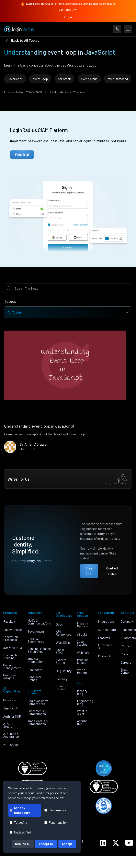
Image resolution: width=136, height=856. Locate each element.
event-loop (40, 79)
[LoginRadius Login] (117, 29)
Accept (67, 844)
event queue (89, 79)
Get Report (68, 9)
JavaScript (15, 79)
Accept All (46, 844)
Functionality (55, 822)
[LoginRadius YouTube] (129, 842)
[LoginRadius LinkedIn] (103, 843)
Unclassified (20, 832)
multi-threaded (118, 79)
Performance (55, 810)
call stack (64, 79)
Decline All (22, 844)
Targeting (18, 822)
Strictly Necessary (20, 810)
